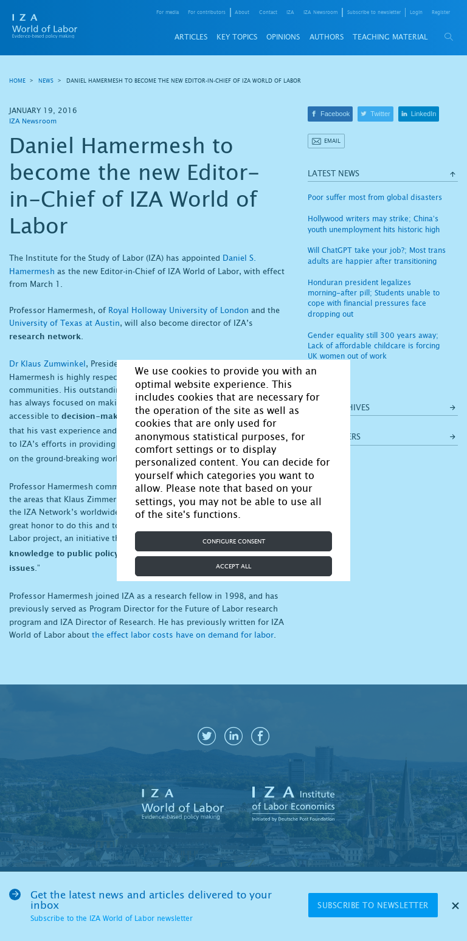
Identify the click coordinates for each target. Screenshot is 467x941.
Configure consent (233, 541)
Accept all (233, 566)
